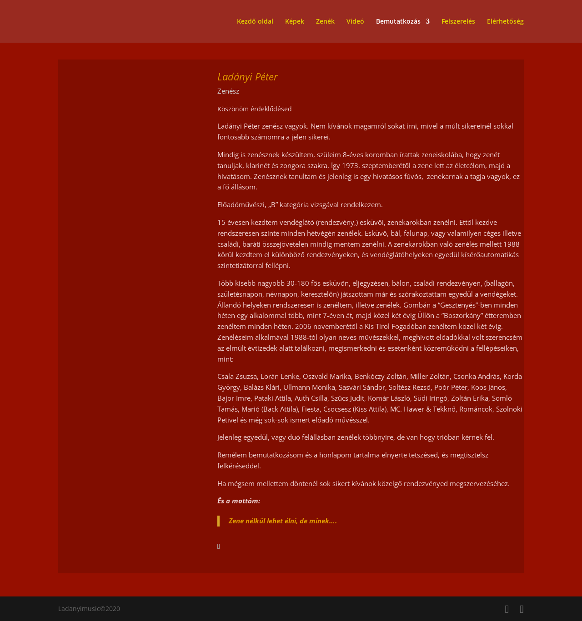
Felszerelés (458, 21)
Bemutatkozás (398, 21)
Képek (294, 21)
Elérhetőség (505, 21)
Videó (355, 21)
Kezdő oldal (255, 21)
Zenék (325, 21)
